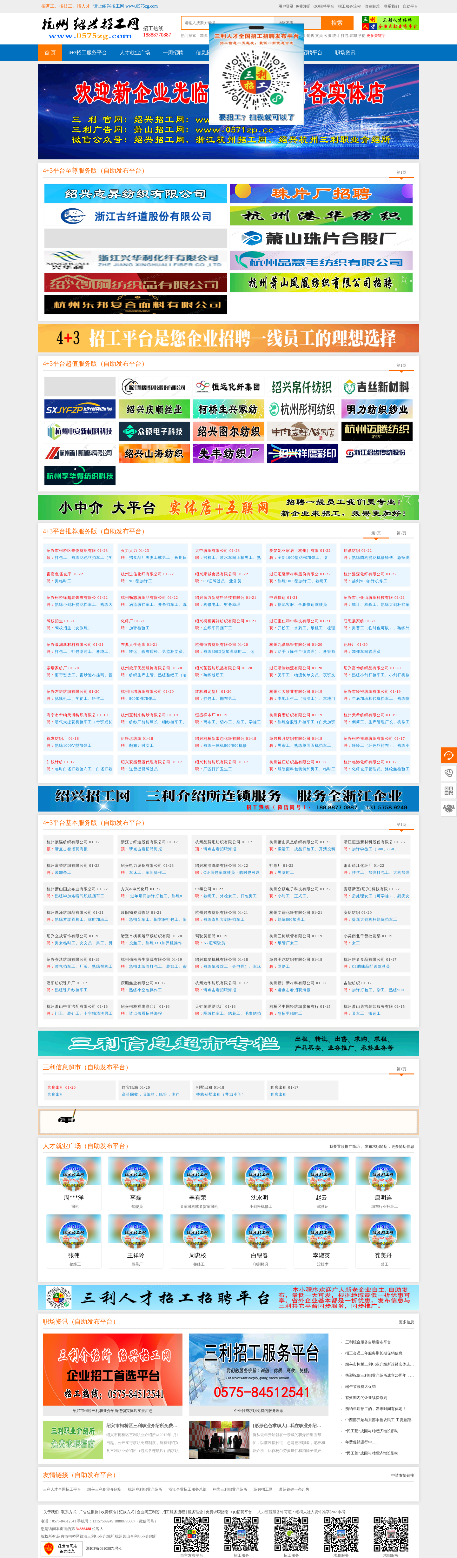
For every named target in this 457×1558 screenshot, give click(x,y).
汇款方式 (126, 1512)
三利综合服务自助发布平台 (368, 1342)
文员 (319, 35)
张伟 (74, 1255)
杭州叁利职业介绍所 (145, 1489)
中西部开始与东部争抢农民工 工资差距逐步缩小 (385, 1420)
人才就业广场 (135, 52)
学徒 (362, 35)
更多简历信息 (402, 1146)
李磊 (136, 1197)
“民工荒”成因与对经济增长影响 (371, 1431)
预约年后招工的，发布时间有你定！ (375, 1409)
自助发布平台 (122, 170)
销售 (310, 35)
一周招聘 (173, 52)
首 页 (50, 52)
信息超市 (206, 52)
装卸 (353, 35)
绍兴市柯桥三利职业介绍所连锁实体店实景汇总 (385, 1364)
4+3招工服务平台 (88, 52)
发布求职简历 (375, 1146)
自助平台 (410, 6)
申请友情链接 (402, 1475)
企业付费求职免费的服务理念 (258, 1410)
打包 (344, 35)
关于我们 (51, 1512)
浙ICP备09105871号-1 (104, 1548)
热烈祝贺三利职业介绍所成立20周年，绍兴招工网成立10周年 (396, 1375)
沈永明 (259, 1197)
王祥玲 (135, 1255)
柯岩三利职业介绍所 (230, 1489)
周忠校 (197, 1255)
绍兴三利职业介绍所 (104, 1489)
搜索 (337, 23)
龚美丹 (383, 1255)
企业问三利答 (148, 1512)
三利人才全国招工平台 (62, 1489)
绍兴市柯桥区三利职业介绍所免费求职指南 (148, 1425)
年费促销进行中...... (361, 1442)
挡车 (212, 35)
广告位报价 (88, 1512)
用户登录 (286, 6)
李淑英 (321, 1255)
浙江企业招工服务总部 (188, 1489)
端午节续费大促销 (360, 1386)
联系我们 (391, 6)
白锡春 (259, 1255)
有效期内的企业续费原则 (366, 1397)
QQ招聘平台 (324, 6)
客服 (327, 35)
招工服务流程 (349, 6)
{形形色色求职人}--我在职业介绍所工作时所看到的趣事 (307, 1425)
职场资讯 (345, 52)
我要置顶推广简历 (344, 1146)
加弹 (204, 35)
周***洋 (74, 1197)
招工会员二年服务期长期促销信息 (373, 1353)
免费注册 (303, 6)
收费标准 (372, 6)
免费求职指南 (217, 1512)
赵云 (321, 1197)
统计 (336, 35)
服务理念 (195, 1512)
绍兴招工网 (263, 1489)
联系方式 (68, 1512)
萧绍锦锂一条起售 (294, 1489)
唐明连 (383, 1197)
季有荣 (197, 1197)
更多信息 (406, 1322)
